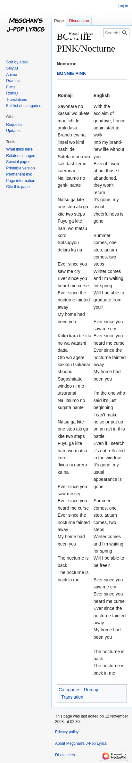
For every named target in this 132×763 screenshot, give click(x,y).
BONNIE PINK (71, 73)
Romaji (91, 689)
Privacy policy (66, 732)
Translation (72, 697)
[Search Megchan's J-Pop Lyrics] (116, 32)
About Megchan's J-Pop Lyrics (81, 743)
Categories (69, 689)
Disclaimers (65, 755)
